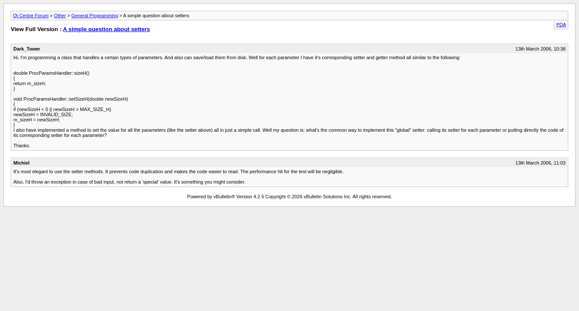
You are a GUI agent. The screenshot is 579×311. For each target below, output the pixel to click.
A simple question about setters (106, 29)
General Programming (94, 15)
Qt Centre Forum (31, 15)
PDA (561, 24)
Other (60, 15)
